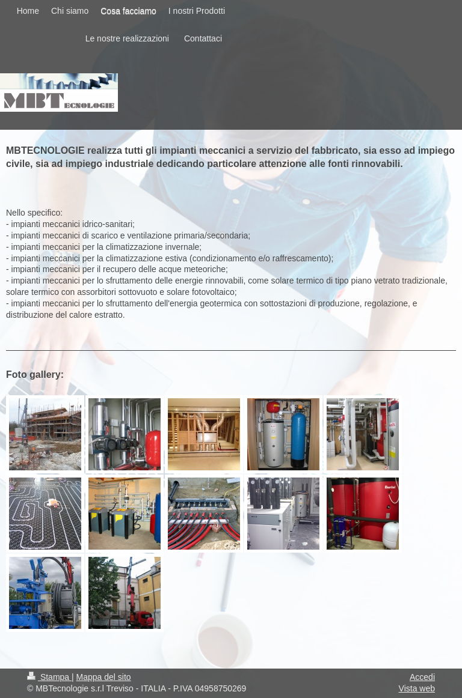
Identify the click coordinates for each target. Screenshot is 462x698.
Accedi (422, 677)
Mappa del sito (103, 677)
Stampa (49, 677)
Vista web (417, 688)
